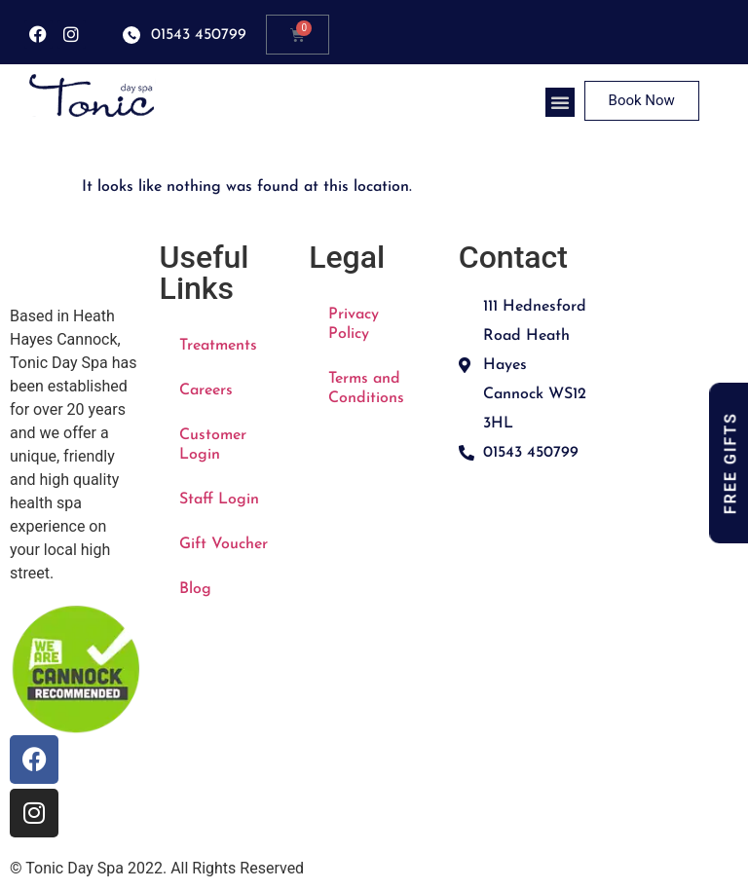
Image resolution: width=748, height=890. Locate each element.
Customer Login (212, 445)
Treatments (218, 345)
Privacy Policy (353, 324)
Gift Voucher (223, 544)
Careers (206, 390)
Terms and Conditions (366, 388)
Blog (195, 589)
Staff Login (219, 499)
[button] (560, 102)
